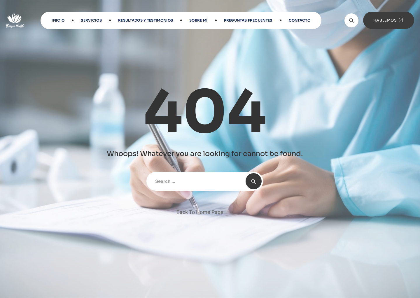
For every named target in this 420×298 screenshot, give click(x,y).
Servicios (91, 20)
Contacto (299, 20)
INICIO (58, 20)
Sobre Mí (198, 20)
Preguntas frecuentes (248, 20)
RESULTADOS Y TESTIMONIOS (145, 20)
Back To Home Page (199, 212)
